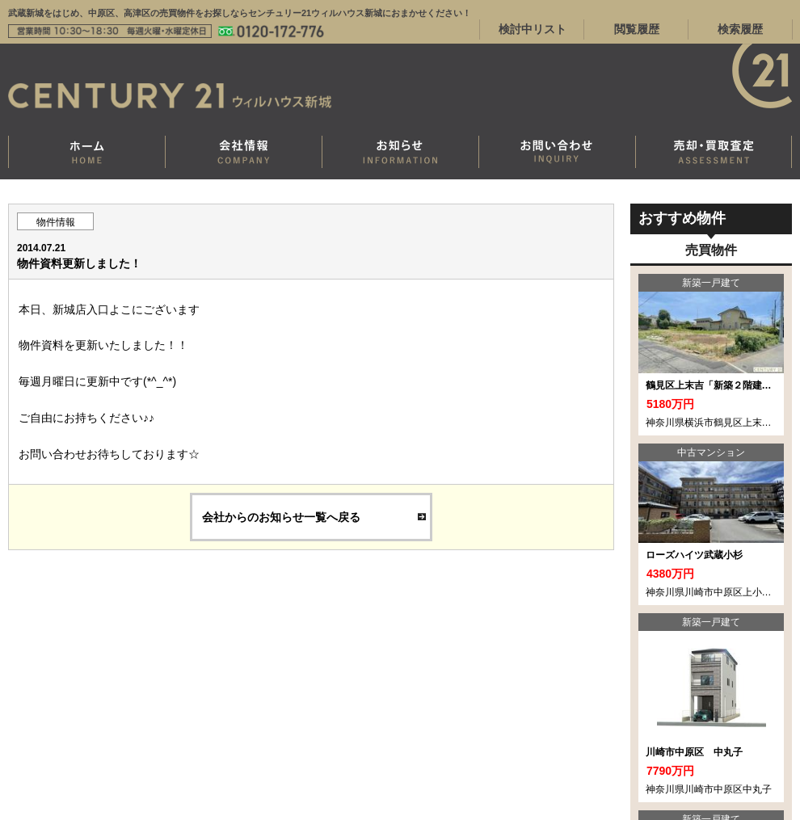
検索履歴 (740, 29)
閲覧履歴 (636, 29)
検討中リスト (532, 29)
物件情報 (55, 222)
